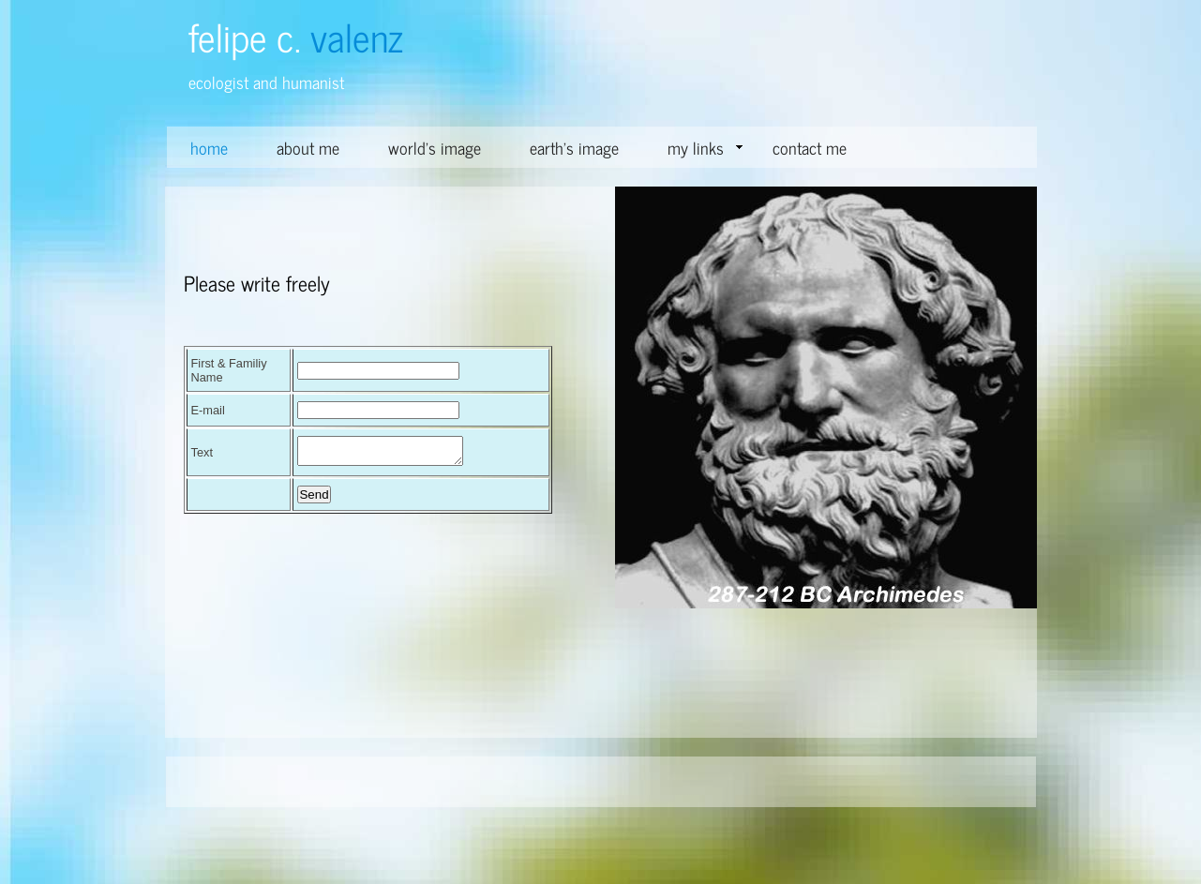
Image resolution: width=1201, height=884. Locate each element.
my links (705, 147)
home (209, 147)
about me (308, 147)
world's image (434, 147)
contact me (810, 147)
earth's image (574, 147)
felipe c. (295, 36)
